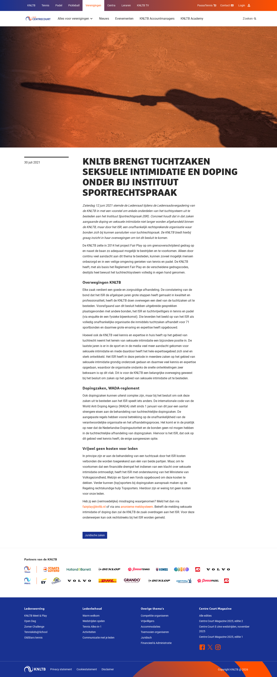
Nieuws (104, 18)
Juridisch (146, 637)
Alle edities (205, 615)
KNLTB (31, 5)
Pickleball (73, 5)
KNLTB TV (143, 5)
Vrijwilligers (147, 621)
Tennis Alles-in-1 (92, 626)
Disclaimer (108, 669)
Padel (58, 5)
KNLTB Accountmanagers (157, 18)
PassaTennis (207, 5)
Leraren (126, 5)
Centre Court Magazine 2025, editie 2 (221, 621)
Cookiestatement (87, 669)
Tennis (45, 5)
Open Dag (30, 621)
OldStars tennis (33, 637)
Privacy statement (61, 669)
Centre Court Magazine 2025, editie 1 (221, 636)
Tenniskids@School (35, 632)
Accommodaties (150, 626)
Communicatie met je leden (98, 637)
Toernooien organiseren (155, 632)
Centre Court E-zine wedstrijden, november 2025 (224, 629)
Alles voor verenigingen (73, 18)
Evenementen (124, 18)
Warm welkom (91, 615)
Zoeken (248, 18)
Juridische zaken (95, 535)
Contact (227, 5)
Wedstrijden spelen (94, 621)
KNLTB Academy (192, 18)
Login (244, 5)
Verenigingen (93, 5)
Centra (111, 5)
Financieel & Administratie (156, 642)
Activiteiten (89, 632)
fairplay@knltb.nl (94, 507)
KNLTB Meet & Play (35, 615)
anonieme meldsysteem (137, 507)
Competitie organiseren (155, 615)
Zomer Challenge (34, 626)
